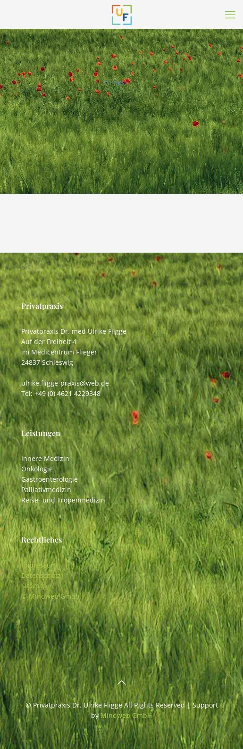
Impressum (39, 564)
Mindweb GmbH (126, 715)
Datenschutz (41, 575)
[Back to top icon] (122, 682)
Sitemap (34, 585)
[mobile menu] (230, 14)
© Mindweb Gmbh (50, 596)
